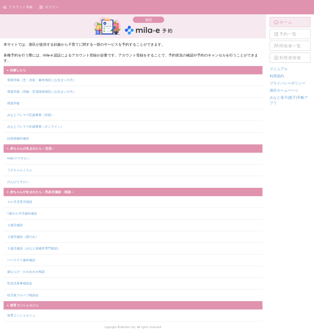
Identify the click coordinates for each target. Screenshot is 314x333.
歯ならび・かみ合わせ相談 (26, 271)
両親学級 (13, 103)
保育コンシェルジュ (21, 315)
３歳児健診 (15, 225)
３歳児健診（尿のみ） (23, 236)
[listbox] (290, 39)
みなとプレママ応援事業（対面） (30, 115)
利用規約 (277, 76)
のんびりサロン (18, 182)
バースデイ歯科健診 (21, 260)
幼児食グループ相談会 (23, 295)
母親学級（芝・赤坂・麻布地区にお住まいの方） (41, 80)
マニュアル (279, 69)
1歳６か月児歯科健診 (22, 213)
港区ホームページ (284, 90)
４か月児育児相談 (19, 202)
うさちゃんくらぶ (19, 170)
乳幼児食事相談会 (19, 283)
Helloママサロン (18, 158)
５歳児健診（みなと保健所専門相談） (33, 248)
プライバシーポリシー (287, 83)
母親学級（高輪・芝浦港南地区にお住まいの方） (41, 91)
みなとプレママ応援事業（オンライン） (35, 126)
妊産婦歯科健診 (18, 138)
